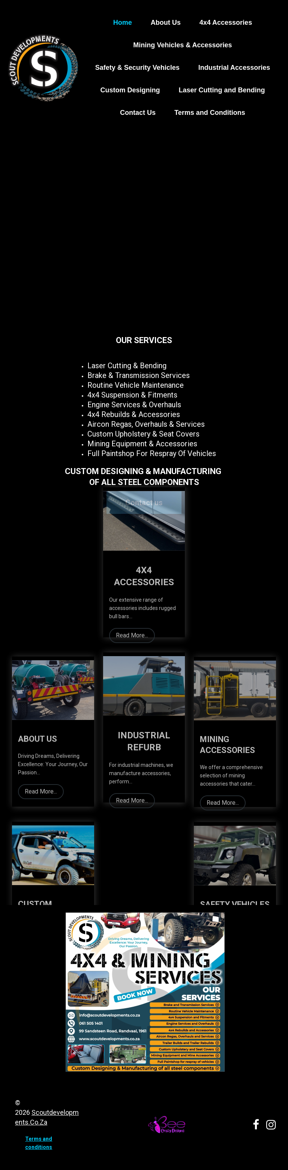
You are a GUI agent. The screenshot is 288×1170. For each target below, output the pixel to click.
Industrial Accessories (234, 67)
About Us (166, 22)
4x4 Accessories (226, 22)
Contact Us (138, 112)
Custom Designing (130, 90)
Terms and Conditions (209, 112)
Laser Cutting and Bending (221, 90)
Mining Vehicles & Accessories (182, 45)
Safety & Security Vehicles (137, 67)
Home (122, 22)
